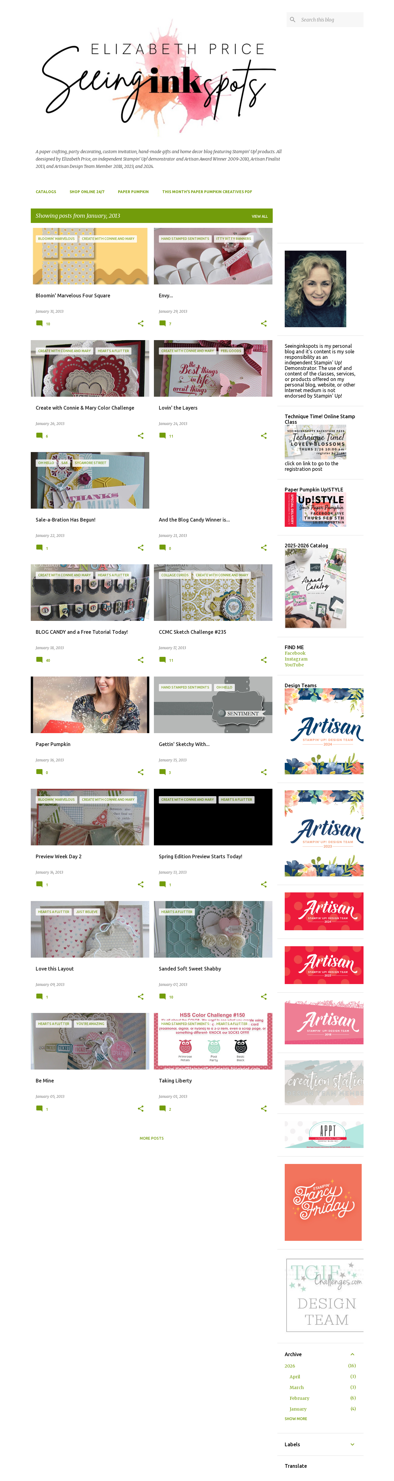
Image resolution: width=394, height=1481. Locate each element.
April (295, 1377)
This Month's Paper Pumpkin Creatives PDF (207, 192)
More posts (152, 1138)
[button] (140, 324)
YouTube (294, 665)
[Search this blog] (331, 19)
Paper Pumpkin (133, 192)
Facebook (295, 653)
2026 (290, 1366)
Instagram (296, 659)
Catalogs (46, 192)
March (297, 1387)
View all (260, 216)
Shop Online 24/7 (87, 192)
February (299, 1398)
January (298, 1409)
